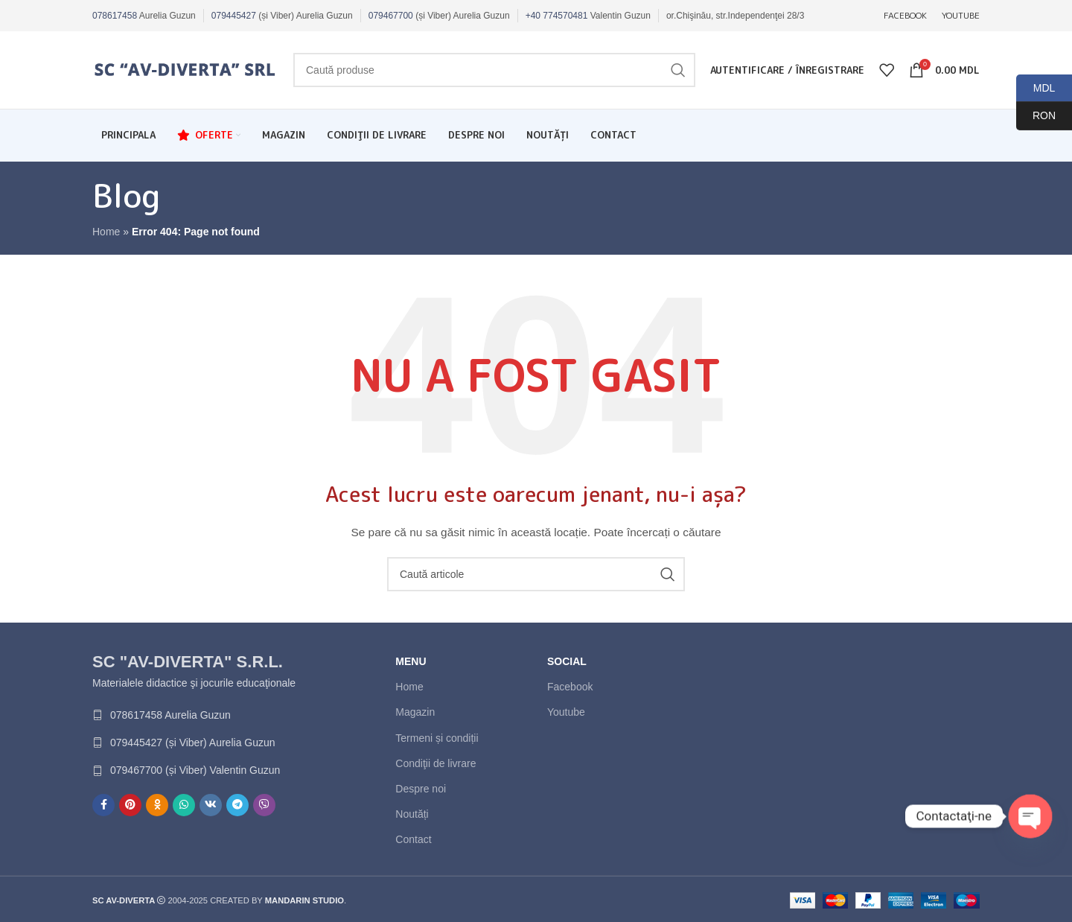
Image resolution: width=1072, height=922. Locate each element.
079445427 (233, 15)
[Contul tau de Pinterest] (130, 805)
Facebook (570, 687)
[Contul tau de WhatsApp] (184, 805)
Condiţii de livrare (435, 763)
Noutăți (411, 814)
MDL (1035, 88)
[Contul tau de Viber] (264, 805)
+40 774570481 (557, 15)
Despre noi (420, 789)
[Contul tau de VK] (211, 805)
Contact (413, 839)
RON (1036, 116)
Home (106, 232)
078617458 (114, 15)
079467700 (390, 15)
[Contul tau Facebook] (103, 805)
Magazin (415, 712)
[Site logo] (185, 69)
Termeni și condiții (436, 738)
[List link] (195, 715)
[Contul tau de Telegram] (237, 805)
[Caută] (494, 70)
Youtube (566, 712)
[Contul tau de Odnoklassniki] (157, 805)
